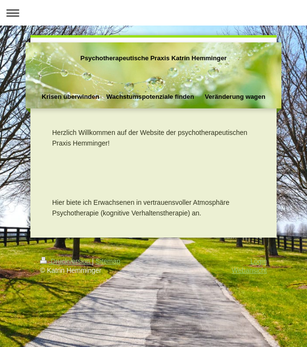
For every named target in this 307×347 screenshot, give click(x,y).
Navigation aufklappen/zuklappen (153, 12)
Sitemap (108, 261)
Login (259, 261)
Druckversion (66, 261)
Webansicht (249, 270)
